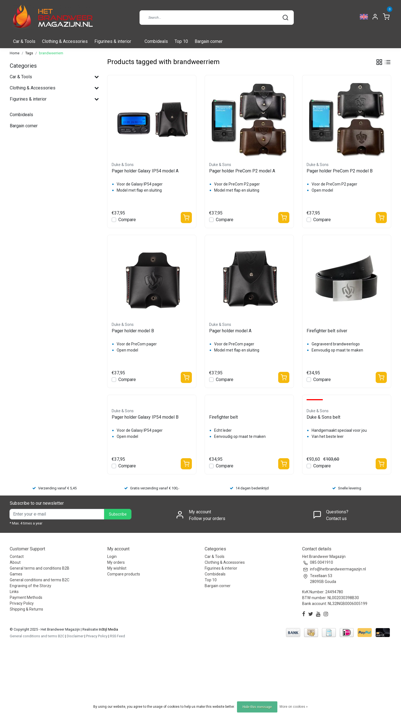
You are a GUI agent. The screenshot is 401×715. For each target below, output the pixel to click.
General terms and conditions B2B (39, 568)
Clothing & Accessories (65, 41)
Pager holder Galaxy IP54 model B (145, 417)
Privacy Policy (22, 603)
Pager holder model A (230, 330)
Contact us (336, 518)
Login (112, 556)
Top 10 (181, 41)
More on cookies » (294, 707)
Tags (29, 53)
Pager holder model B (133, 330)
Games (16, 574)
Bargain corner (208, 41)
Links (14, 591)
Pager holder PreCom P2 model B (340, 171)
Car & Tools (24, 41)
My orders (116, 562)
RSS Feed (117, 636)
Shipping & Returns (26, 609)
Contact (17, 556)
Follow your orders (207, 518)
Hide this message (257, 707)
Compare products (123, 574)
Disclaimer (75, 636)
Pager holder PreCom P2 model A (242, 171)
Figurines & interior (112, 41)
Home (14, 53)
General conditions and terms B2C (39, 580)
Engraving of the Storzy (30, 586)
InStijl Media (108, 629)
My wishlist (116, 568)
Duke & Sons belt (323, 417)
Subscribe (118, 514)
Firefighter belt (223, 417)
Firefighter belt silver (327, 330)
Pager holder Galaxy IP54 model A (145, 171)
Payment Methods (26, 597)
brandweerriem (51, 53)
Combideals (156, 41)
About (15, 562)
